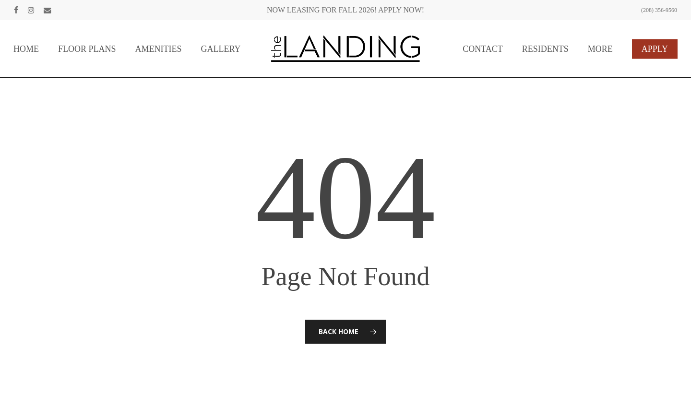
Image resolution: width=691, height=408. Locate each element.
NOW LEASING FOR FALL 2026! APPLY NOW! (345, 10)
